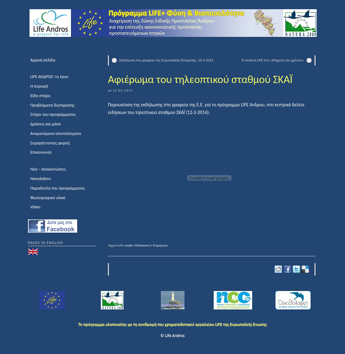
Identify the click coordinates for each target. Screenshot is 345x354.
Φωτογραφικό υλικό (47, 197)
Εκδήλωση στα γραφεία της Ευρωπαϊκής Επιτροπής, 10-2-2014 (166, 60)
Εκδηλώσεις (142, 245)
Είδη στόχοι (40, 95)
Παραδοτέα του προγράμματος (57, 188)
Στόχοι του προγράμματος (53, 114)
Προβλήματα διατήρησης (52, 105)
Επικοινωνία (40, 152)
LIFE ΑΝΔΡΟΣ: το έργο (49, 76)
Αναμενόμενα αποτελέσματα (55, 133)
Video (35, 207)
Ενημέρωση (160, 245)
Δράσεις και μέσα (45, 124)
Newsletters (40, 178)
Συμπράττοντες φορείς (50, 143)
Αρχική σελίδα (42, 60)
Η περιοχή (39, 86)
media (129, 245)
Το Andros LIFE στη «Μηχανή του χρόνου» (272, 60)
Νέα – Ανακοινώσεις (47, 169)
